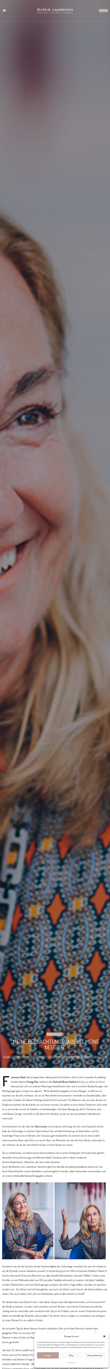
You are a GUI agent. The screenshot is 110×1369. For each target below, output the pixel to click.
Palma (82, 1081)
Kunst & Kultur (54, 1034)
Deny (71, 1355)
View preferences (94, 1355)
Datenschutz (71, 1362)
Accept (48, 1355)
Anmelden (103, 10)
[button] (104, 1336)
